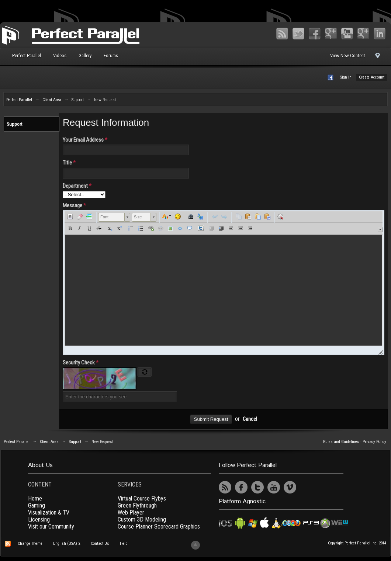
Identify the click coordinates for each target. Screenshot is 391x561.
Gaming (36, 505)
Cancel (250, 419)
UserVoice (306, 487)
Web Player (131, 512)
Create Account (371, 77)
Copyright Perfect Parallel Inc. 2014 (357, 543)
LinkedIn (379, 33)
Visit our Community (51, 526)
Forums (111, 55)
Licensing (39, 519)
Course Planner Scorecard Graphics (159, 526)
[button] (70, 216)
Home (35, 498)
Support (15, 124)
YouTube (347, 33)
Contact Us (100, 543)
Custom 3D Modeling (142, 519)
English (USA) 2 (66, 543)
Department (77, 186)
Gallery (85, 55)
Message (74, 205)
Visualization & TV (48, 512)
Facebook (315, 33)
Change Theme (30, 543)
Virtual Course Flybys (142, 498)
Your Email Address (85, 139)
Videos (59, 55)
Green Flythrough (137, 505)
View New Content (347, 55)
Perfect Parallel (26, 55)
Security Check (80, 362)
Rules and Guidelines (341, 441)
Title (69, 162)
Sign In (346, 77)
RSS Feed (282, 33)
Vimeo (363, 33)
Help (123, 543)
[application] (223, 282)
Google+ (331, 33)
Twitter (298, 33)
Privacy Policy (374, 441)
